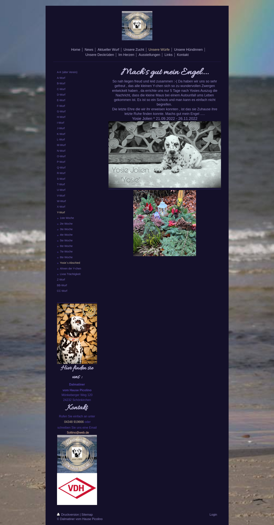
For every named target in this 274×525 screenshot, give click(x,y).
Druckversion (68, 514)
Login (213, 514)
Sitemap (87, 514)
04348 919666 (74, 421)
